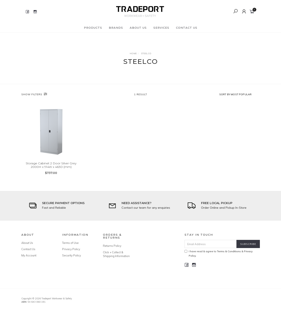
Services (161, 27)
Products (93, 27)
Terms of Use (70, 242)
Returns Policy (112, 245)
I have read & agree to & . (219, 253)
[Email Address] (211, 244)
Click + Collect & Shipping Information (116, 254)
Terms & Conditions (229, 251)
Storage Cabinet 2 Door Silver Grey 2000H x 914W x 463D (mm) (51, 165)
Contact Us (186, 27)
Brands (116, 27)
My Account (28, 255)
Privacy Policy (71, 249)
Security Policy (71, 255)
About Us (138, 27)
